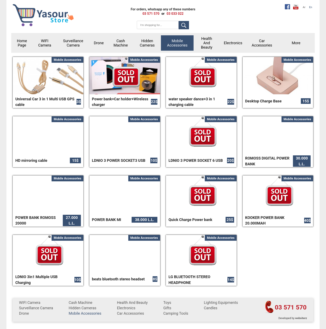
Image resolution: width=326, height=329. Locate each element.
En (310, 7)
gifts (167, 308)
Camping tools (175, 313)
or (163, 14)
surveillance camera (73, 43)
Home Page (22, 43)
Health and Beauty (206, 42)
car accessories (262, 43)
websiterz (301, 318)
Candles (210, 308)
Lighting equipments (221, 302)
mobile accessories (177, 43)
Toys (167, 302)
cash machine (121, 43)
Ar (304, 7)
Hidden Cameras (147, 43)
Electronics (233, 43)
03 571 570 (291, 307)
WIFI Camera (44, 43)
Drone (99, 43)
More (296, 43)
